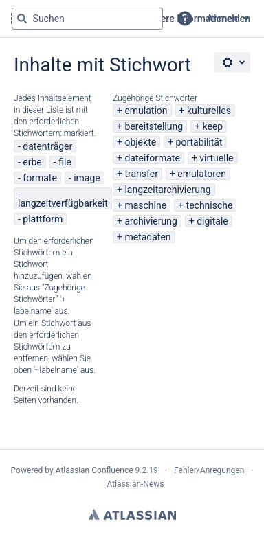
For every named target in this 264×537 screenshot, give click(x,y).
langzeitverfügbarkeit (63, 203)
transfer (141, 173)
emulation (145, 110)
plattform (43, 219)
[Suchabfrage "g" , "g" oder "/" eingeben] (87, 19)
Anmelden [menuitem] (228, 18)
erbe (32, 162)
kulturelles (209, 110)
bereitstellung (153, 126)
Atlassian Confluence (94, 470)
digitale (212, 221)
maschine (145, 205)
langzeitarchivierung (167, 189)
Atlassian (132, 514)
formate (40, 177)
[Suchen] (22, 18)
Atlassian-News (135, 484)
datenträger (47, 146)
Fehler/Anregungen (209, 470)
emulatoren (201, 173)
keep (213, 126)
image (87, 177)
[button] (185, 19)
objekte (140, 142)
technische (209, 205)
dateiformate (151, 157)
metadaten (147, 236)
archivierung (150, 221)
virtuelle (216, 157)
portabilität (199, 142)
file (65, 162)
